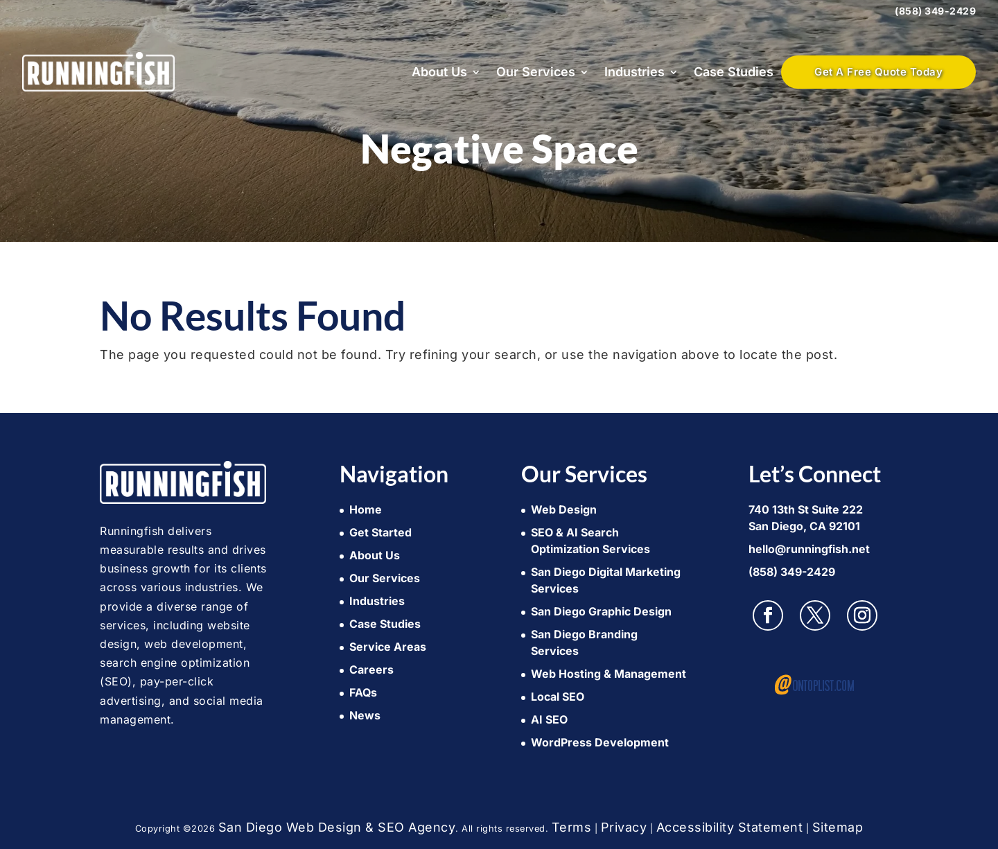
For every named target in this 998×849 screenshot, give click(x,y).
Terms (572, 827)
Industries (634, 71)
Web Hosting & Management (608, 674)
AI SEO (549, 719)
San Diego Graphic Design (601, 611)
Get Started (380, 532)
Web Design (564, 509)
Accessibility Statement (729, 827)
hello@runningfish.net (809, 549)
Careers (371, 669)
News (364, 715)
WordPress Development (600, 742)
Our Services (535, 71)
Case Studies (733, 71)
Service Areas (387, 647)
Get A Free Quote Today (878, 71)
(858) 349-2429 (935, 11)
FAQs (363, 692)
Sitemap (838, 827)
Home (365, 509)
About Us (439, 71)
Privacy (624, 827)
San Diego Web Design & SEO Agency (337, 827)
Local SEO (557, 696)
